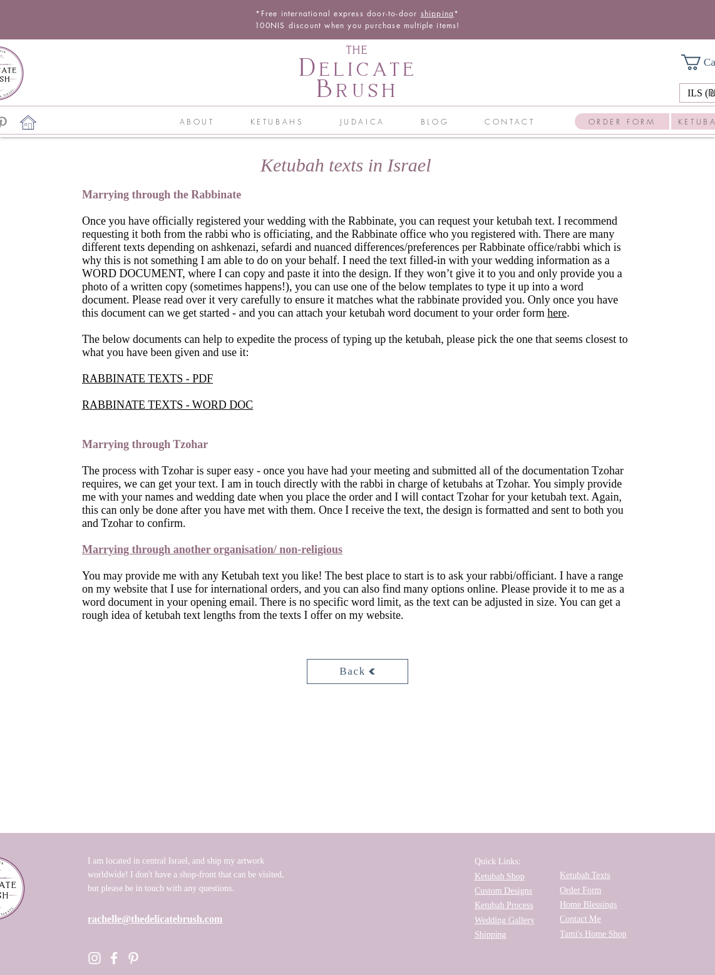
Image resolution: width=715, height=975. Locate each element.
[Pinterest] (133, 958)
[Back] (357, 671)
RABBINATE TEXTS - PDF (147, 378)
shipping (438, 13)
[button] (197, 122)
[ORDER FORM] (622, 121)
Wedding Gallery (505, 920)
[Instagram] (94, 958)
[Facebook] (114, 958)
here (557, 313)
